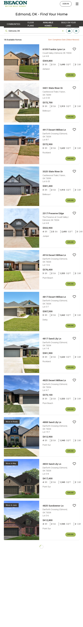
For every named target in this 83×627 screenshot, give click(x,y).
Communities (13, 24)
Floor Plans (31, 24)
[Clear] (62, 30)
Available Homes (48, 24)
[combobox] (34, 30)
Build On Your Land (68, 24)
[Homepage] (15, 4)
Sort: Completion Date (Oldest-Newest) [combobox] (63, 40)
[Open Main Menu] (77, 4)
